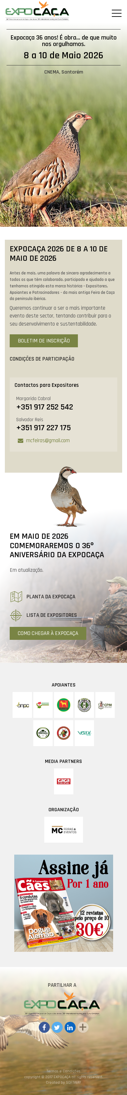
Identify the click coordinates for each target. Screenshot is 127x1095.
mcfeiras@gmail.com (48, 440)
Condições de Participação (42, 359)
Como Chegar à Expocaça (48, 633)
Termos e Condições (63, 1071)
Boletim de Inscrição (44, 340)
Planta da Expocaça (42, 596)
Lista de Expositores (43, 615)
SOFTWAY (73, 1082)
